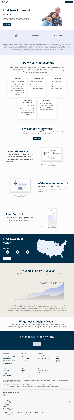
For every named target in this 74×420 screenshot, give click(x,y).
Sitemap (43, 412)
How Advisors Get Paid (7, 361)
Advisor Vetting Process (43, 370)
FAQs (39, 372)
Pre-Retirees (5, 372)
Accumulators (6, 370)
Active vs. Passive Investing (26, 355)
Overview (58, 355)
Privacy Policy (19, 412)
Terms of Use (28, 412)
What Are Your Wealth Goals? (44, 358)
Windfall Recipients (7, 375)
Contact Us (5, 412)
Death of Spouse (59, 356)
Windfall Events (59, 361)
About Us (40, 368)
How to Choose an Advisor (8, 355)
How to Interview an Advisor (44, 356)
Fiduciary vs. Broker (25, 358)
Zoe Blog (22, 368)
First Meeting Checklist (43, 355)
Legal (12, 412)
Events (22, 372)
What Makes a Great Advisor (9, 360)
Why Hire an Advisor (7, 358)
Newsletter (23, 370)
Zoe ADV (36, 412)
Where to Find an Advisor (8, 363)
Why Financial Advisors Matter (9, 356)
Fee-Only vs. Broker (25, 356)
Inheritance (58, 360)
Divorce (57, 358)
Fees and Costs (24, 360)
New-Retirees (5, 373)
